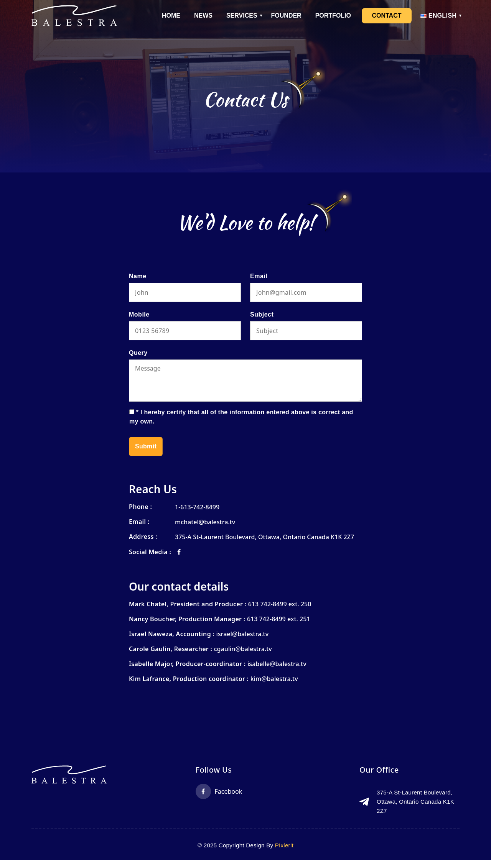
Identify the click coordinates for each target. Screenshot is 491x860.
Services (241, 15)
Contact (386, 15)
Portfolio (333, 15)
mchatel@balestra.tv (205, 522)
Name (138, 276)
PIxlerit (284, 845)
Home (171, 15)
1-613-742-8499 (197, 507)
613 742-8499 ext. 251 (278, 619)
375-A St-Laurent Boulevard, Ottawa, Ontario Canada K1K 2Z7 (264, 537)
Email (258, 276)
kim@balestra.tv (274, 679)
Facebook (219, 791)
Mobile (139, 314)
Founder (286, 15)
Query (138, 353)
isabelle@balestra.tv (276, 664)
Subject (262, 314)
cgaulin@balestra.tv (243, 649)
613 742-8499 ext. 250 (279, 604)
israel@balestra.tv (242, 634)
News (203, 15)
